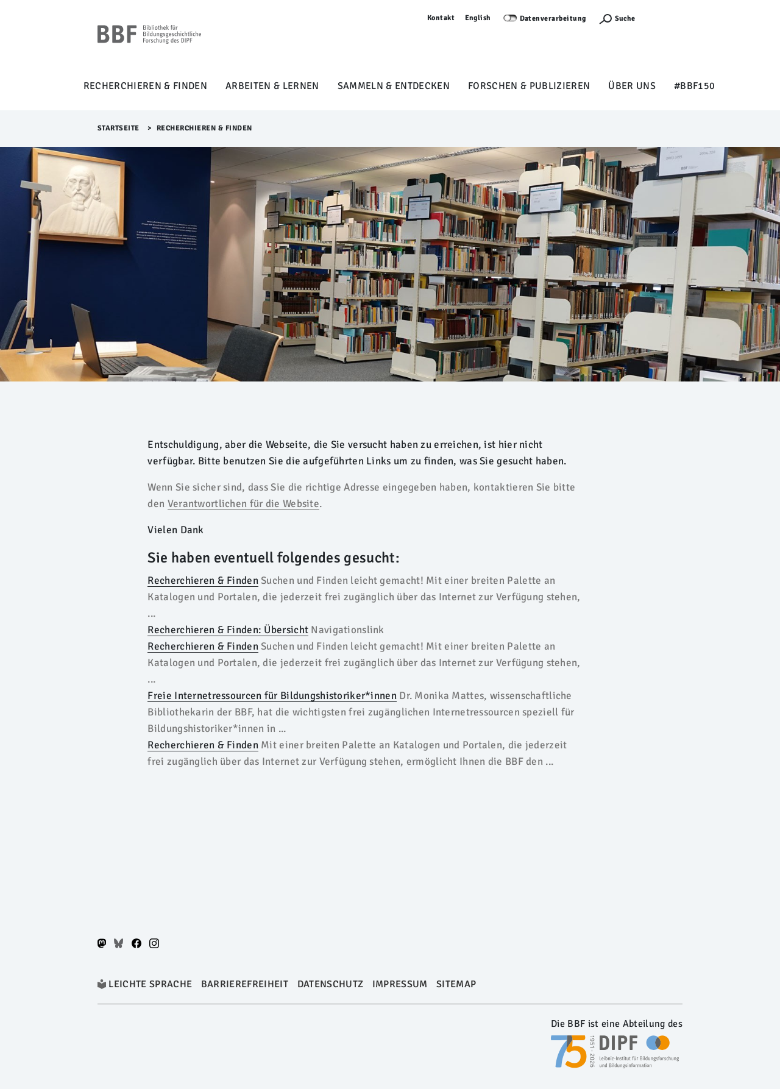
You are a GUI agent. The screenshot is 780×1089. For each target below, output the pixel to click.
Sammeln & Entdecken (394, 86)
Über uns (632, 86)
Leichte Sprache (150, 984)
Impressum (400, 984)
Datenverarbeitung (553, 18)
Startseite (119, 128)
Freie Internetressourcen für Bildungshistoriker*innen (271, 695)
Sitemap (456, 984)
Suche (625, 18)
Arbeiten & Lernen (272, 86)
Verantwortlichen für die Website (243, 503)
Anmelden (664, 18)
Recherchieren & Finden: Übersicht (227, 629)
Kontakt (441, 18)
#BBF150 (694, 86)
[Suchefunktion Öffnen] (616, 18)
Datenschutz (330, 984)
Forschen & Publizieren (529, 86)
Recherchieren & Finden (145, 86)
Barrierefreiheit (244, 984)
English (478, 18)
